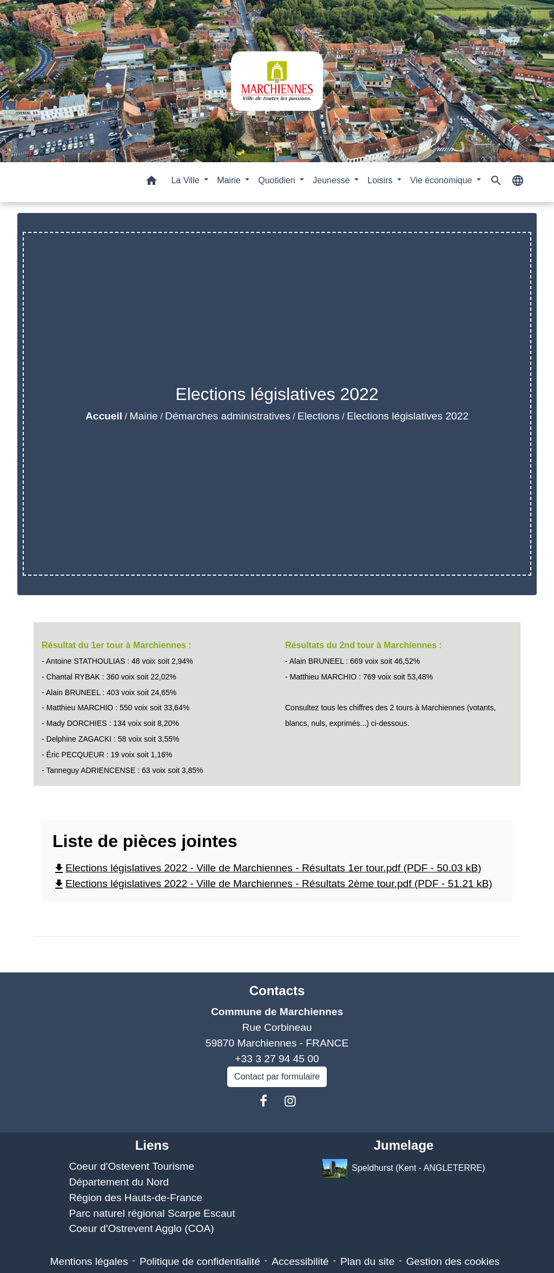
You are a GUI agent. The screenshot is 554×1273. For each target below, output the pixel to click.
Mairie (144, 416)
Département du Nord (119, 1182)
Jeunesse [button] (332, 180)
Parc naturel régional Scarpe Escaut (152, 1213)
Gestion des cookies (453, 1261)
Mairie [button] (230, 180)
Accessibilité (300, 1261)
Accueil (103, 416)
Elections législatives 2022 (408, 416)
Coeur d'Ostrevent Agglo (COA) (141, 1228)
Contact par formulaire (277, 1076)
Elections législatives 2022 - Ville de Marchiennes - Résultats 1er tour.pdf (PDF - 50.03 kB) (267, 868)
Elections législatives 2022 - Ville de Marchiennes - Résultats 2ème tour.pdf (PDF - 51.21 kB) (272, 883)
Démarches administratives (227, 416)
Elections (319, 416)
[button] (151, 182)
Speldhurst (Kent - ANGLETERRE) (403, 1168)
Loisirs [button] (381, 180)
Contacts (277, 990)
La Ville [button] (186, 180)
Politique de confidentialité (200, 1261)
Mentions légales (89, 1261)
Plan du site (367, 1261)
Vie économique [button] (442, 180)
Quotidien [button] (278, 180)
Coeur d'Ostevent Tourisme (131, 1166)
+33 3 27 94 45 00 (277, 1058)
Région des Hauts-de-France (135, 1197)
